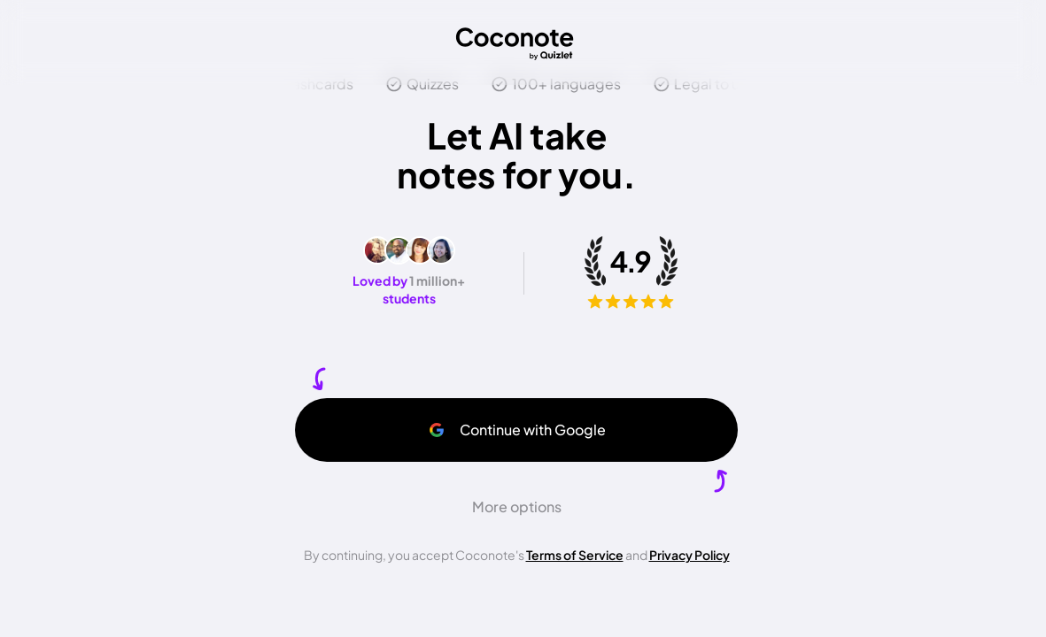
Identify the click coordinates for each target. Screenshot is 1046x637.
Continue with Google (517, 429)
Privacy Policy (689, 555)
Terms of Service (575, 555)
